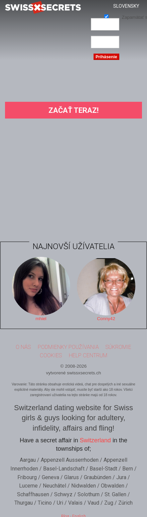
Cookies (51, 354)
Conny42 (106, 317)
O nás (23, 346)
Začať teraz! (73, 110)
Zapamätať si (106, 16)
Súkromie (118, 346)
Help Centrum (88, 354)
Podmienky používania (68, 346)
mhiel (40, 317)
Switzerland (95, 439)
